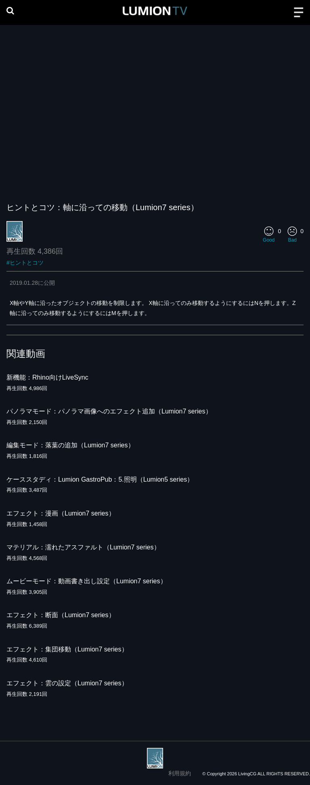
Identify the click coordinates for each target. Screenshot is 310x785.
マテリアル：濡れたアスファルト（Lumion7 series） (83, 547)
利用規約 (179, 773)
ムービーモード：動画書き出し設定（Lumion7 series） (86, 581)
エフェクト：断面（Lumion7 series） (60, 615)
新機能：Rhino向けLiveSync (47, 377)
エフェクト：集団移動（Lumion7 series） (67, 649)
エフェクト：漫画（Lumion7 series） (60, 513)
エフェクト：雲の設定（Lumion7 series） (67, 683)
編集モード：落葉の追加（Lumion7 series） (70, 445)
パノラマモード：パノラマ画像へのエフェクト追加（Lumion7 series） (109, 411)
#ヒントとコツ (25, 262)
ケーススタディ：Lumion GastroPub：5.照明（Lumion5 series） (99, 479)
